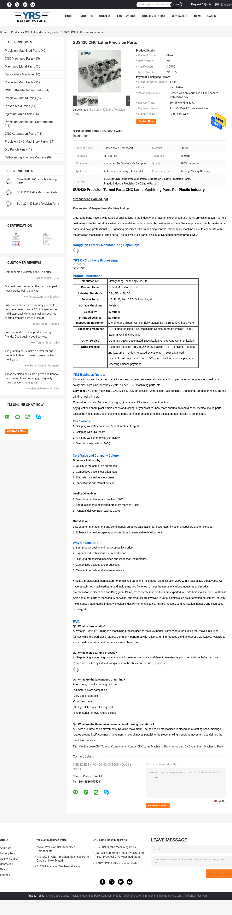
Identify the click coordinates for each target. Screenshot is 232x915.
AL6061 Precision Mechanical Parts (58, 866)
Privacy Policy (35, 895)
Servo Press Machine (19, 74)
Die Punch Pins (15, 149)
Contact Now (146, 121)
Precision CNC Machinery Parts (26, 141)
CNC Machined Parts (19, 58)
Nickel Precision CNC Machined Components (56, 849)
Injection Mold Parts (18, 114)
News (198, 16)
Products (86, 16)
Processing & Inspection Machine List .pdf (102, 208)
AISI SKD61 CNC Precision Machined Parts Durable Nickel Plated (63, 858)
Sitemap (5, 874)
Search (176, 4)
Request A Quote (201, 4)
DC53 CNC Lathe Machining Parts (37, 192)
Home (69, 16)
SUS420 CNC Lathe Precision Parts (38, 203)
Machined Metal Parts (20, 66)
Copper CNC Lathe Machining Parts (149, 746)
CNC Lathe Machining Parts (41, 32)
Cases (211, 16)
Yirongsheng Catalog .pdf (90, 199)
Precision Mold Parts (19, 82)
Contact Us (180, 16)
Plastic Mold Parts (17, 106)
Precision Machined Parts (22, 50)
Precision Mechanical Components (29, 122)
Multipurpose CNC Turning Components (103, 746)
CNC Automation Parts (20, 133)
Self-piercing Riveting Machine (25, 157)
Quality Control (154, 16)
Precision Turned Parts (20, 98)
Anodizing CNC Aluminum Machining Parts (197, 746)
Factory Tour (126, 16)
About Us (104, 16)
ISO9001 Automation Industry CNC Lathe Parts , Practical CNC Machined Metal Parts (119, 855)
